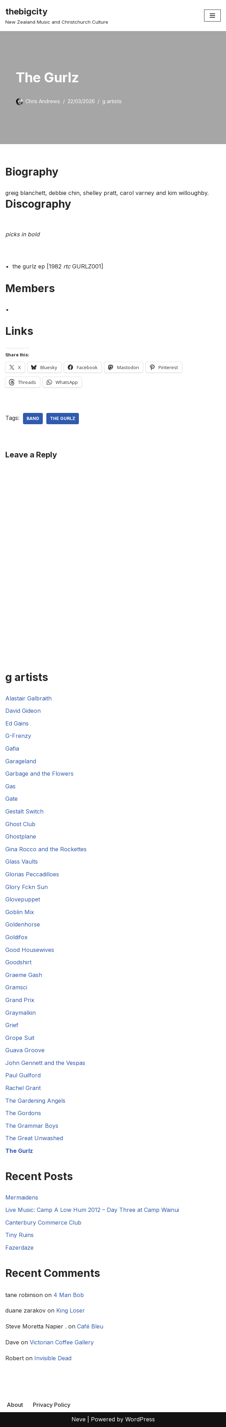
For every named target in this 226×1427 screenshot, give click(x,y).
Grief (11, 1025)
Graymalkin (20, 1012)
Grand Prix (19, 999)
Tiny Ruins (19, 1234)
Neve (78, 1419)
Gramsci (16, 987)
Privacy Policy (51, 1404)
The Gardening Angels (35, 1100)
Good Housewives (29, 949)
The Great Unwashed (34, 1138)
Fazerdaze (19, 1247)
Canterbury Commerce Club (43, 1222)
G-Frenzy (18, 735)
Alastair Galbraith (28, 698)
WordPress (140, 1419)
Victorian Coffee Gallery (62, 1342)
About (15, 1404)
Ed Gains (17, 723)
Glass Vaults (21, 861)
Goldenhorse (22, 924)
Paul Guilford (23, 1075)
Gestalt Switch (24, 811)
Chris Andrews (42, 101)
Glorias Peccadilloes (32, 874)
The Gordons (23, 1113)
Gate (11, 798)
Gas (10, 786)
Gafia (12, 748)
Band (33, 418)
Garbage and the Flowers (39, 773)
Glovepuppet (22, 899)
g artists (112, 101)
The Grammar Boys (31, 1125)
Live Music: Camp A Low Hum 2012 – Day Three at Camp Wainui (92, 1209)
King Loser (70, 1310)
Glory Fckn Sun (26, 886)
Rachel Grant (23, 1087)
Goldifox (16, 937)
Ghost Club (20, 824)
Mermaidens (21, 1197)
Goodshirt (18, 962)
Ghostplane (20, 836)
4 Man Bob (68, 1294)
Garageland (20, 761)
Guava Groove (25, 1050)
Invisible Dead (52, 1358)
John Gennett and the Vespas (45, 1062)
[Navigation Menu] (212, 16)
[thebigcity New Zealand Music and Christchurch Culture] (56, 15)
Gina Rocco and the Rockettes (46, 849)
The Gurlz (62, 418)
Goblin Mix (19, 912)
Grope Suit (19, 1037)
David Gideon (23, 710)
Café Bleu (90, 1326)
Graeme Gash (23, 974)
